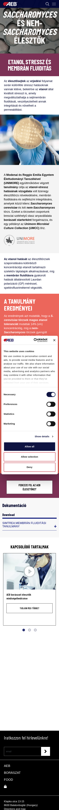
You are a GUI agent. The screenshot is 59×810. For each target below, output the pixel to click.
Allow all (29, 446)
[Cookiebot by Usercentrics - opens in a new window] (35, 340)
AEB (7, 766)
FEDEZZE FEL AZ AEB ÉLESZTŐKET (29, 487)
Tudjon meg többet (29, 608)
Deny (29, 467)
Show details (42, 436)
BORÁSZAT (12, 772)
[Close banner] (54, 340)
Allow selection (29, 456)
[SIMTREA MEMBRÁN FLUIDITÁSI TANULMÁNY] (29, 525)
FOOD (8, 779)
